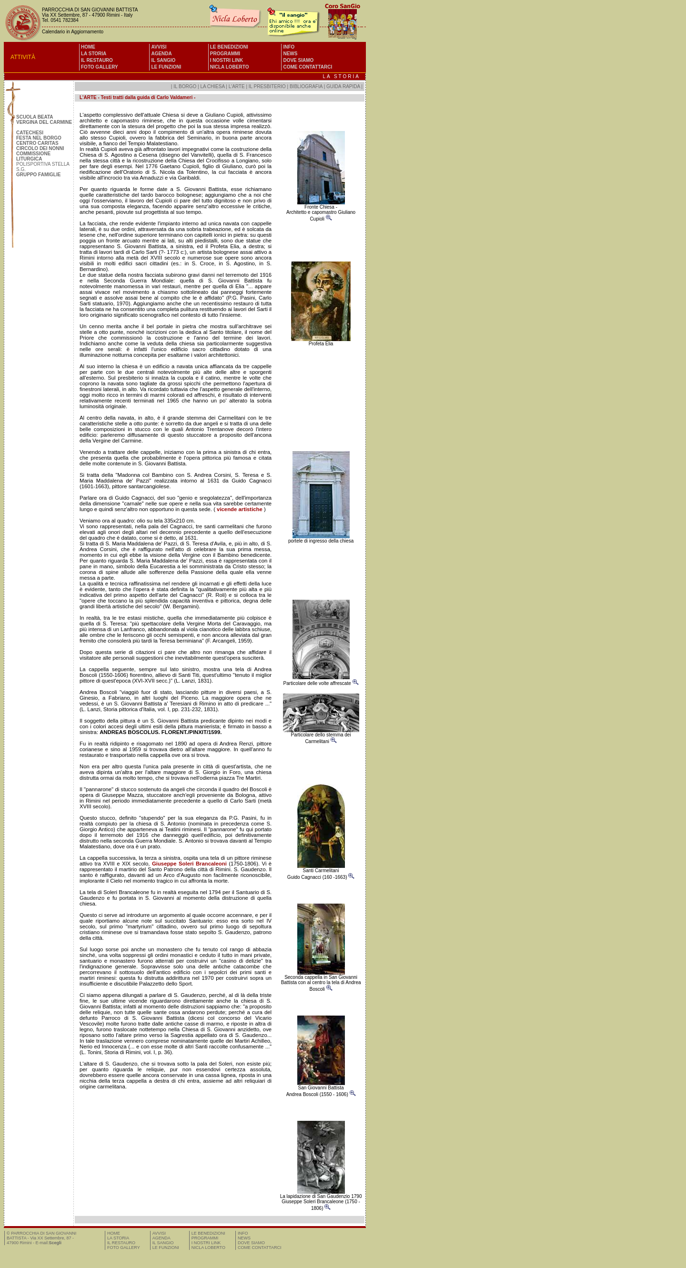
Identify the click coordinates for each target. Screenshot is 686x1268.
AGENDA (161, 53)
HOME (88, 47)
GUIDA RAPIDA (343, 86)
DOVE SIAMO (298, 60)
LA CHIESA (212, 86)
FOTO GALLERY (99, 67)
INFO (288, 47)
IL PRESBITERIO (267, 86)
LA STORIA (93, 53)
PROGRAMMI (225, 53)
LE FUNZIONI (166, 67)
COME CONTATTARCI (307, 67)
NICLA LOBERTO (229, 67)
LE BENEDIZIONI (229, 47)
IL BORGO (184, 86)
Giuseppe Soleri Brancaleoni (189, 863)
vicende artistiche (239, 509)
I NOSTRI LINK (226, 60)
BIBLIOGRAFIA (306, 86)
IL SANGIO (163, 60)
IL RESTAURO (97, 60)
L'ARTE (237, 86)
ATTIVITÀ (22, 57)
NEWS (290, 53)
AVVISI (158, 47)
